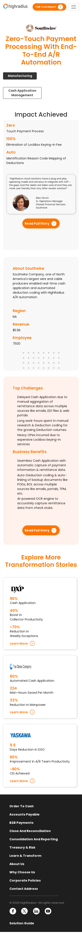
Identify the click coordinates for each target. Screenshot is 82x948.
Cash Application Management (22, 92)
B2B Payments (21, 823)
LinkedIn (36, 911)
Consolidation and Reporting (33, 839)
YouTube (47, 911)
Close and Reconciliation (30, 831)
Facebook (13, 911)
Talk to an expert (45, 6)
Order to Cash (21, 806)
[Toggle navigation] (73, 7)
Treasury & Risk (22, 847)
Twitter (24, 911)
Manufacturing (20, 76)
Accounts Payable (24, 814)
